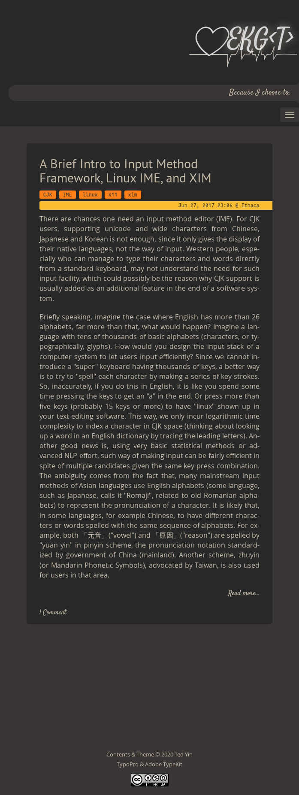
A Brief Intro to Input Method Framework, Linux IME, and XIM (125, 170)
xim (132, 194)
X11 (113, 194)
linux (90, 194)
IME (67, 194)
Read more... (244, 593)
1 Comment (52, 613)
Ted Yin (184, 754)
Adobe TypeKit (163, 764)
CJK (47, 194)
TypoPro (128, 764)
